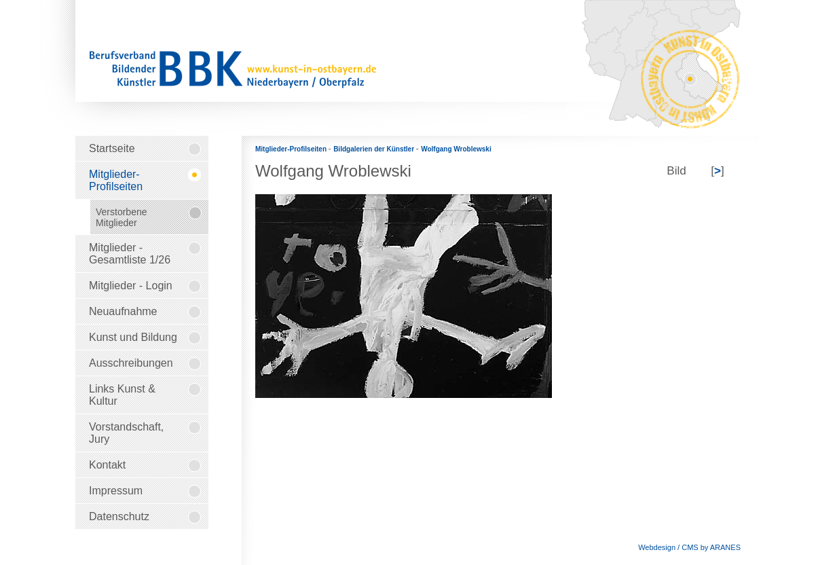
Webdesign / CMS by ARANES (689, 547)
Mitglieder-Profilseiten (292, 149)
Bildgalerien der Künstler (374, 149)
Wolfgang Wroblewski (456, 149)
